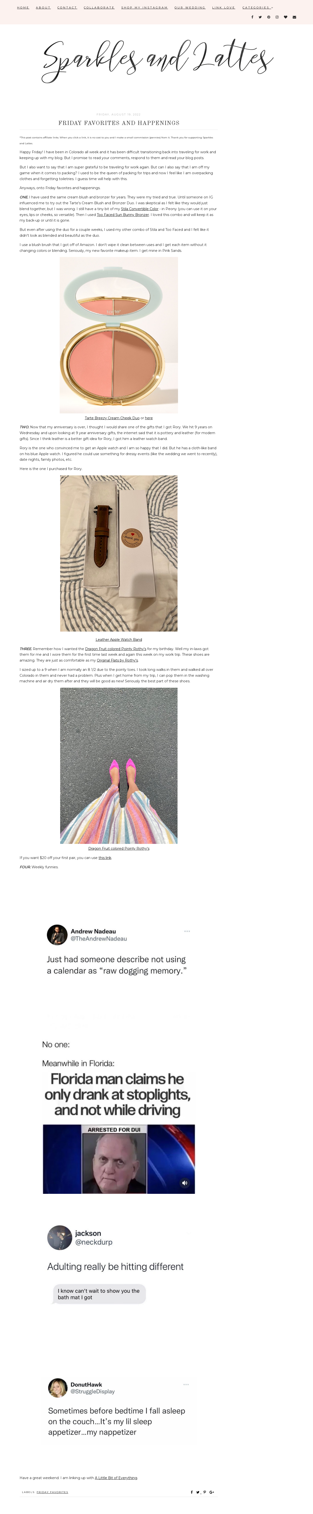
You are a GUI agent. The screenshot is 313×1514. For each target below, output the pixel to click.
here (149, 418)
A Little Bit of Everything (116, 1478)
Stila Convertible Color (139, 209)
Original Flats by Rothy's (117, 660)
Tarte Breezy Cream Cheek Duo (112, 418)
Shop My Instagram (144, 7)
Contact (67, 7)
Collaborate (99, 7)
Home (23, 7)
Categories (258, 7)
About (43, 7)
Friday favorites (52, 1492)
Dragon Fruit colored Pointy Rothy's (115, 649)
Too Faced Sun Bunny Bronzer (123, 215)
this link (105, 858)
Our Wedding (190, 7)
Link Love (223, 7)
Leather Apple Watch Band (119, 639)
